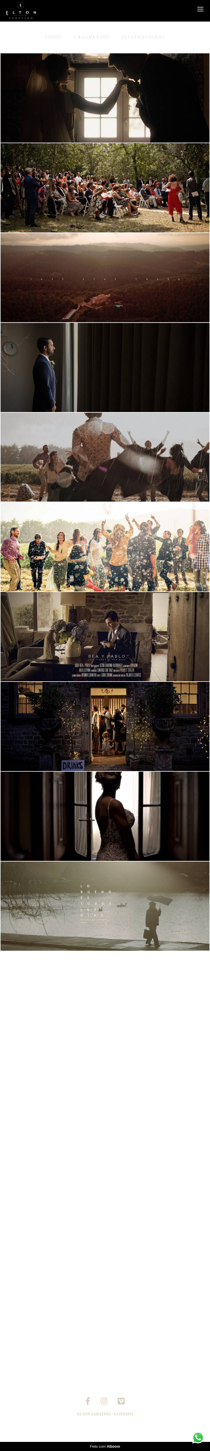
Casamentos (92, 37)
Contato (123, 1414)
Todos (53, 37)
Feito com (105, 1446)
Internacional (144, 37)
